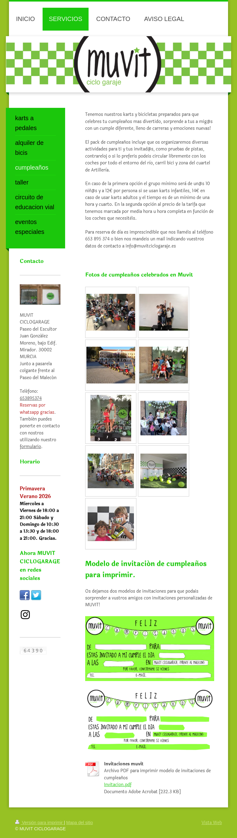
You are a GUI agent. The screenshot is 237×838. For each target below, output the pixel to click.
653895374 (31, 398)
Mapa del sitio (79, 822)
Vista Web (212, 822)
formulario (30, 446)
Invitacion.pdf (117, 784)
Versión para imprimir (39, 822)
